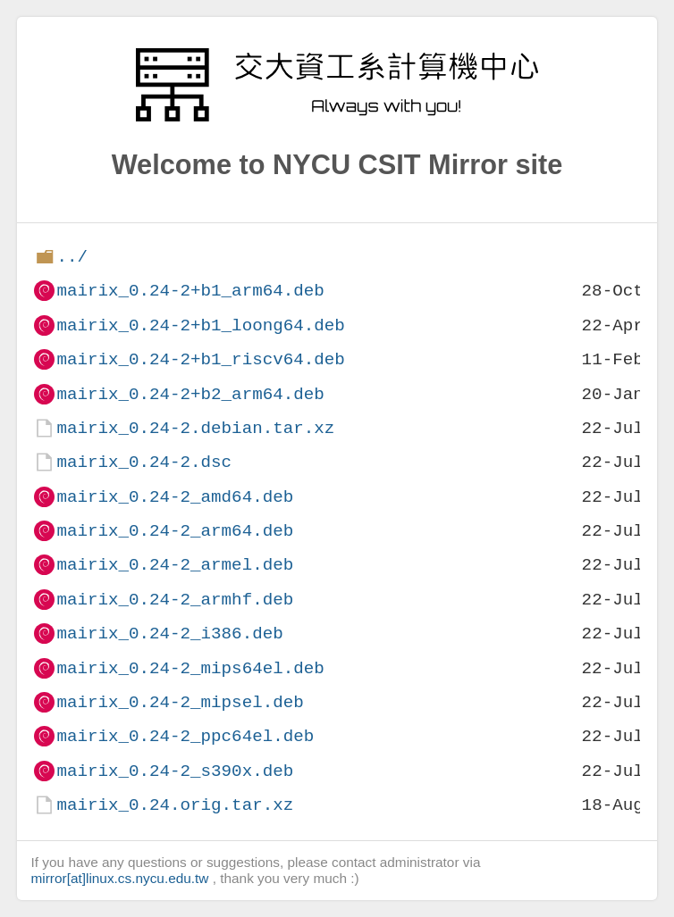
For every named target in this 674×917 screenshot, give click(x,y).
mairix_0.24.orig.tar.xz (174, 805)
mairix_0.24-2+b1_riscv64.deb (200, 359)
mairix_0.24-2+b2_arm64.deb (190, 394)
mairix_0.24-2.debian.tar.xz (195, 428)
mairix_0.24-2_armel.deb (174, 565)
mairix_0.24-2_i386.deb (169, 633)
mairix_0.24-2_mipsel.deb (179, 702)
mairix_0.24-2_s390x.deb (174, 771)
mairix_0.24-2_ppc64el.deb (185, 736)
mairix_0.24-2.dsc (144, 462)
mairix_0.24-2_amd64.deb (174, 497)
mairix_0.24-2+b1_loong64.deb (200, 325)
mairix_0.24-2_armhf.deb (174, 600)
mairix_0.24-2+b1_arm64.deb (190, 291)
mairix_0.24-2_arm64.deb (174, 531)
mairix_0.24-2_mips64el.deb (190, 668)
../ (72, 257)
